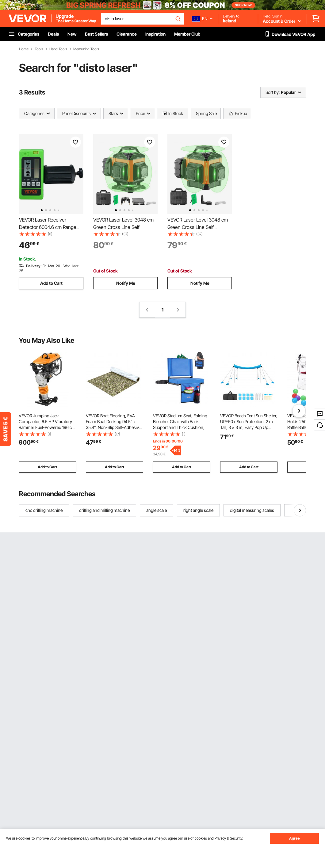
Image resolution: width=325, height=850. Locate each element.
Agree (294, 838)
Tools (39, 49)
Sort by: (273, 92)
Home (24, 49)
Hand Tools (58, 49)
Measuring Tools (86, 49)
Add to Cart (51, 283)
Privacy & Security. (229, 838)
